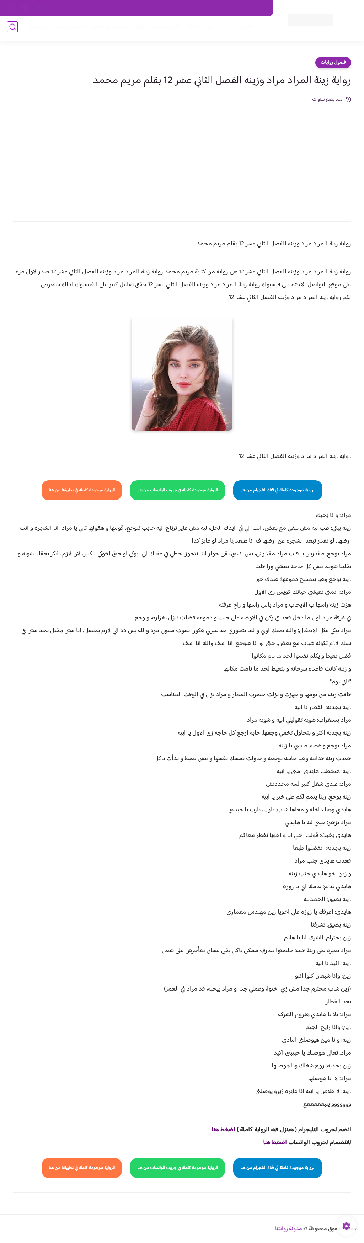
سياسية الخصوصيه (122, 8)
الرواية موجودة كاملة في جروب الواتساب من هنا (177, 490)
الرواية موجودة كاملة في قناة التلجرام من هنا (277, 490)
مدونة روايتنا (288, 1229)
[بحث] (12, 28)
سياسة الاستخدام (165, 8)
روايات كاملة (198, 29)
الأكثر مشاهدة (164, 29)
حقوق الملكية (227, 8)
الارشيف (88, 8)
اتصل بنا (257, 8)
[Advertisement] (182, 157)
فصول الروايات (233, 29)
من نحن (198, 8)
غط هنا (220, 1130)
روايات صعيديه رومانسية (115, 29)
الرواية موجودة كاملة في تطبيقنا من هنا (82, 490)
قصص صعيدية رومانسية (55, 29)
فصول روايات (333, 62)
